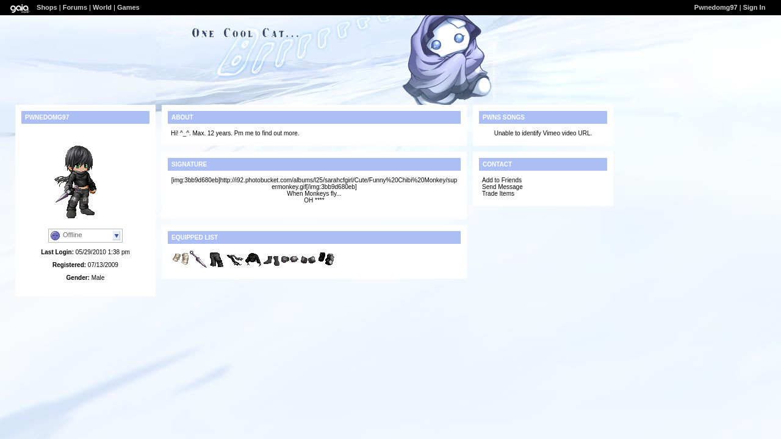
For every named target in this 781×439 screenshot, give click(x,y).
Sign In (754, 7)
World (102, 7)
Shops (47, 7)
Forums (75, 7)
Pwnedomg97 (716, 7)
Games (128, 7)
